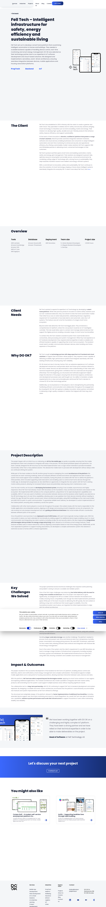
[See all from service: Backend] (29, 68)
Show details (81, 904)
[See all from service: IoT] (40, 68)
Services (37, 4)
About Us (61, 4)
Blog (68, 4)
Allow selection (93, 893)
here (89, 169)
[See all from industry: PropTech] (15, 68)
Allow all (93, 888)
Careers (74, 4)
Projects (54, 4)
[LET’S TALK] (89, 4)
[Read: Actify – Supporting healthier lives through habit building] (75, 810)
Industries (46, 4)
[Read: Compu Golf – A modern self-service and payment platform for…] (30, 810)
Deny (93, 897)
